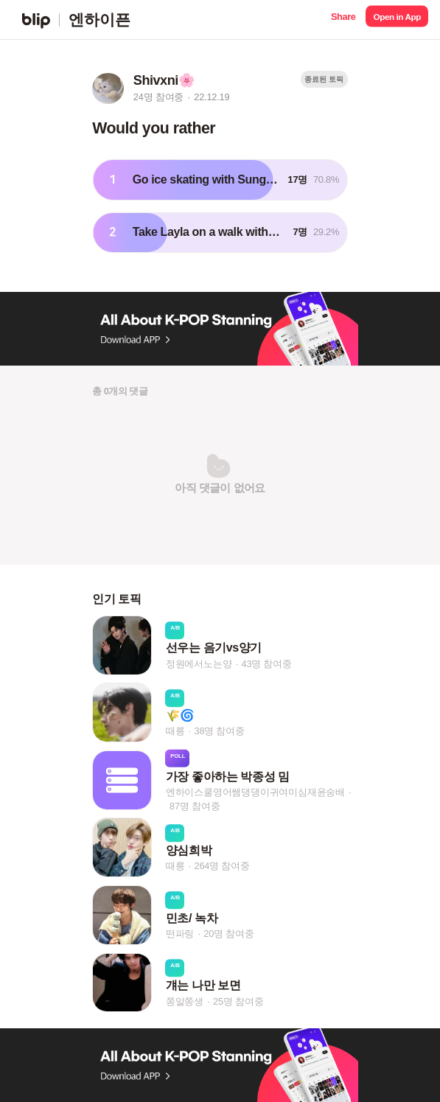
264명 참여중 (221, 866)
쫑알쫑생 (184, 1001)
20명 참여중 (228, 933)
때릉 (175, 730)
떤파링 (180, 933)
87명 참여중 (195, 806)
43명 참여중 (266, 663)
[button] (343, 19)
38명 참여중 (219, 730)
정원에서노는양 (199, 663)
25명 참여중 (238, 1001)
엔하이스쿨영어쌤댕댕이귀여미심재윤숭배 (255, 792)
